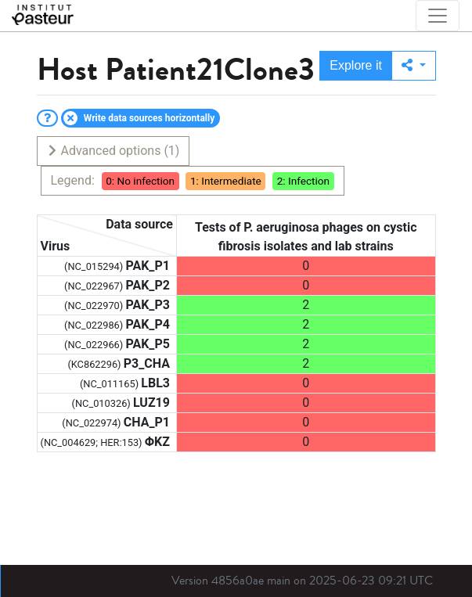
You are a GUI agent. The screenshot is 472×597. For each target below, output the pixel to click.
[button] (413, 66)
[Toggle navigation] (437, 15)
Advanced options (113, 150)
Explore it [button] (356, 65)
